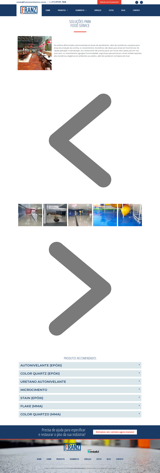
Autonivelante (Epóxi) (41, 365)
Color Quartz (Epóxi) (40, 373)
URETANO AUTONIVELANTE (43, 382)
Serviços (97, 10)
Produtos (63, 10)
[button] (109, 2)
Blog (123, 10)
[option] (30, 215)
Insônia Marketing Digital (107, 468)
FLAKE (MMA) (31, 406)
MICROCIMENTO (33, 390)
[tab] (80, 365)
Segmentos (81, 10)
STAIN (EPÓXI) (31, 398)
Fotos (111, 10)
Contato (136, 10)
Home (39, 459)
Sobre (48, 10)
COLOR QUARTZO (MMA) (40, 414)
